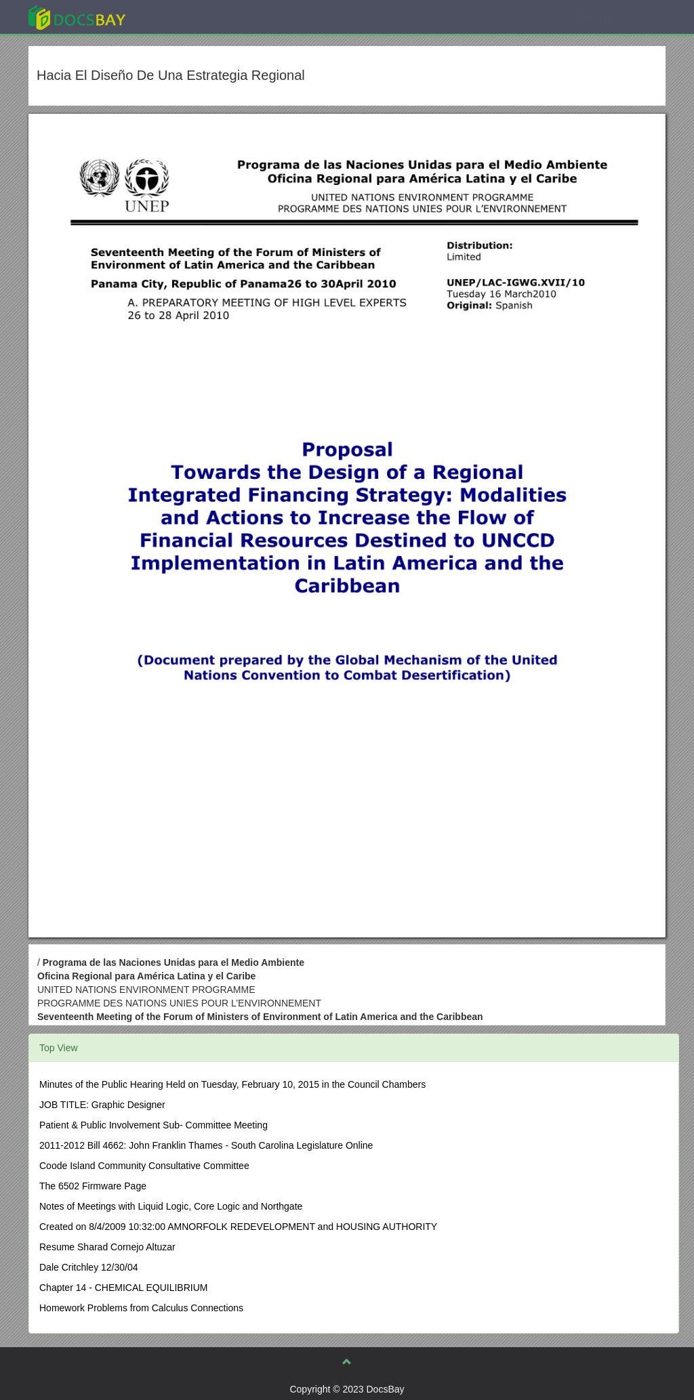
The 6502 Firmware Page (92, 1186)
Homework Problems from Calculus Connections (141, 1307)
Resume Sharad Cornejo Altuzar (107, 1247)
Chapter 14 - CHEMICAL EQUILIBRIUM (123, 1287)
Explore (178, 16)
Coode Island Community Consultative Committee (144, 1165)
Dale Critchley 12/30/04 (88, 1267)
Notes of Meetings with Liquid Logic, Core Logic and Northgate (170, 1206)
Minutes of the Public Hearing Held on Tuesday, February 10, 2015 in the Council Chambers (232, 1084)
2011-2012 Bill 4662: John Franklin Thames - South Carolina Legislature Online (206, 1145)
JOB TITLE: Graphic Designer (102, 1104)
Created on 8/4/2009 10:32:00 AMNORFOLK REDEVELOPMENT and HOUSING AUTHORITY (238, 1226)
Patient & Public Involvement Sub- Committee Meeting (153, 1125)
